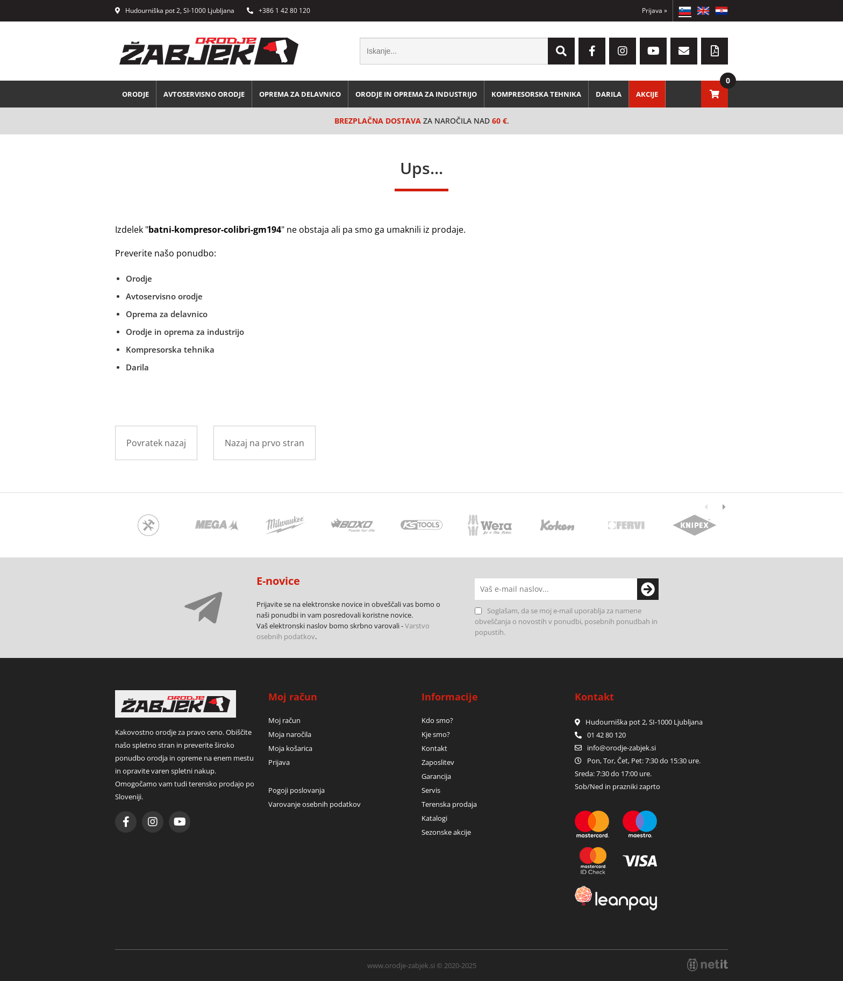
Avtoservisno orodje (204, 94)
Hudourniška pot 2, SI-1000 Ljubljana (174, 10)
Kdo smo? (437, 720)
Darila (608, 94)
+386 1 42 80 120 (278, 10)
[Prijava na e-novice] (648, 589)
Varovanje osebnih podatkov (314, 804)
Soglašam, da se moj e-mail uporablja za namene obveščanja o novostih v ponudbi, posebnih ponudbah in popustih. (566, 621)
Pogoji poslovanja (296, 790)
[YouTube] (653, 51)
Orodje (135, 94)
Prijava (654, 10)
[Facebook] (591, 51)
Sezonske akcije (446, 832)
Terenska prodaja (449, 804)
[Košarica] (714, 94)
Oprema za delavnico (300, 94)
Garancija (436, 776)
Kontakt (434, 748)
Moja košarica (290, 748)
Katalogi (434, 818)
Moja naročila (289, 734)
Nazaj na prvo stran (264, 443)
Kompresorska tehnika (536, 94)
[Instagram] (622, 51)
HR (721, 11)
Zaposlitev (438, 762)
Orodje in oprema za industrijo (416, 94)
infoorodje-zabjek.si (621, 748)
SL (684, 11)
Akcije (647, 94)
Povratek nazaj (156, 443)
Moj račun (284, 720)
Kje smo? (436, 734)
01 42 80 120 (600, 735)
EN (703, 11)
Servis (431, 790)
